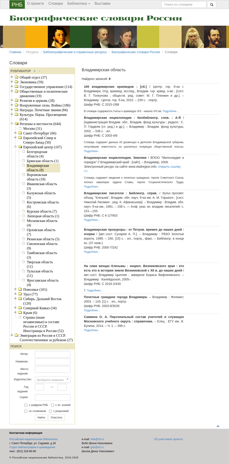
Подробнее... (171, 111)
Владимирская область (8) (38, 168)
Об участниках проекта (168, 439)
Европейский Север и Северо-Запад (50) (39, 140)
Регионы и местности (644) (40, 124)
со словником (35, 411)
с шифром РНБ (36, 405)
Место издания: (22, 371)
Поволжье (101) (35, 289)
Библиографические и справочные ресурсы (75, 52)
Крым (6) (30, 313)
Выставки (102, 3)
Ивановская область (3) (42, 186)
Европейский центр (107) (42, 147)
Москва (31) (32, 128)
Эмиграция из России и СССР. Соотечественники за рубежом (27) (46, 338)
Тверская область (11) (40, 264)
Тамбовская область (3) (42, 255)
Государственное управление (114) (46, 87)
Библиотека (79, 3)
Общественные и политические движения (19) (44, 94)
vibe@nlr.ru (97, 439)
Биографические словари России (95, 18)
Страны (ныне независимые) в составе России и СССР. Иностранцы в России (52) (43, 324)
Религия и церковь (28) (37, 100)
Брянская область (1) (42, 161)
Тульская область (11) (40, 273)
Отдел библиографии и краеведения (32, 447)
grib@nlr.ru (97, 447)
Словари (56, 3)
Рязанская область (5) (43, 239)
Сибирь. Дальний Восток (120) (42, 301)
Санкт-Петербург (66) (39, 133)
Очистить (56, 417)
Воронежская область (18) (37, 177)
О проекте (35, 3)
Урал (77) (30, 294)
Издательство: (23, 379)
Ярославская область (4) (43, 282)
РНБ (17, 5)
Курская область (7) (42, 211)
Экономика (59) (31, 82)
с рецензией (59, 411)
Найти (41, 417)
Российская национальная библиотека (33, 439)
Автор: (24, 353)
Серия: (24, 397)
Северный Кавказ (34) (40, 308)
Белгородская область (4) (37, 154)
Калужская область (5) (41, 195)
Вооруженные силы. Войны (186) (45, 105)
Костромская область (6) (43, 204)
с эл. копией (61, 405)
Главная (15, 52)
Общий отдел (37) (33, 77)
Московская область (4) (42, 223)
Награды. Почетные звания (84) (44, 110)
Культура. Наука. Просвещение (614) (43, 117)
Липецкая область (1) (43, 216)
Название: (21, 361)
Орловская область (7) (41, 232)
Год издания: (22, 389)
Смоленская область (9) (42, 246)
